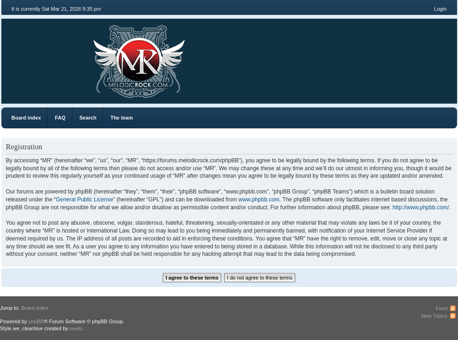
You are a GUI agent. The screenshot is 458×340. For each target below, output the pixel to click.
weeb (76, 328)
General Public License (84, 199)
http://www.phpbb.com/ (420, 207)
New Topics (434, 316)
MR (53, 55)
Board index (26, 117)
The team (121, 117)
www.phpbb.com (259, 199)
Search (88, 117)
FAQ (60, 117)
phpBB (36, 321)
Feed (441, 308)
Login (440, 9)
